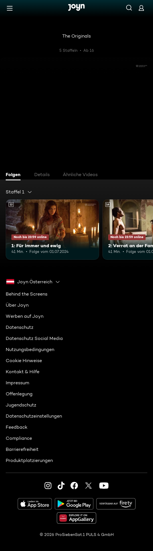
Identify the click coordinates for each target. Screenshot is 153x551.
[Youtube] (104, 485)
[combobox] (19, 192)
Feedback (16, 427)
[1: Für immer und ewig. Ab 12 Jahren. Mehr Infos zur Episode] (52, 229)
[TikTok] (61, 485)
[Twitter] (88, 485)
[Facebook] (74, 485)
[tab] (15, 175)
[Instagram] (48, 485)
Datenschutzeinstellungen (34, 415)
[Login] (141, 8)
